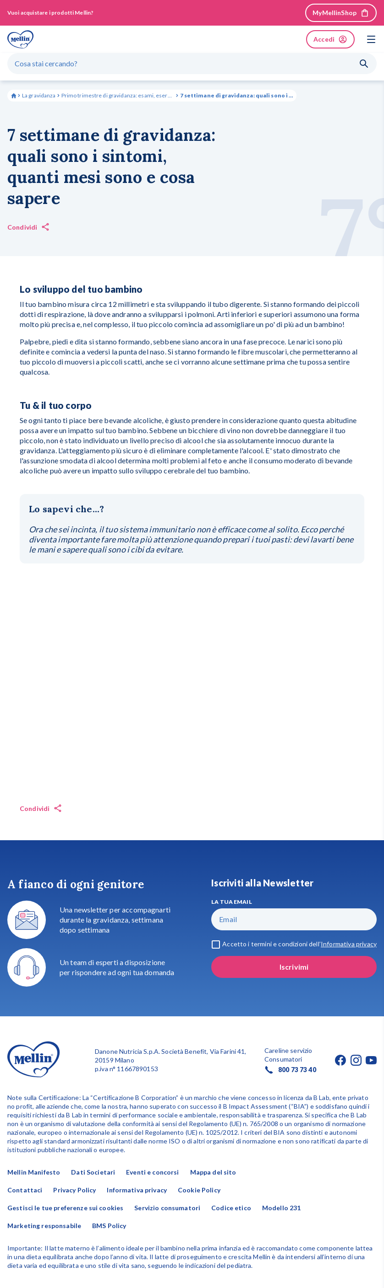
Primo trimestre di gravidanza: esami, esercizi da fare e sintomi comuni (118, 95)
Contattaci (24, 1190)
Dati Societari (93, 1172)
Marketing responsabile (44, 1225)
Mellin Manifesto (33, 1172)
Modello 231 (281, 1208)
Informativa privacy (137, 1190)
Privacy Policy (74, 1190)
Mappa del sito (213, 1172)
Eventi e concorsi (152, 1172)
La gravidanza (39, 95)
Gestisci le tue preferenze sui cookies (65, 1208)
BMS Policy (109, 1225)
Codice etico (231, 1208)
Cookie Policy (199, 1190)
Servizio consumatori (167, 1208)
